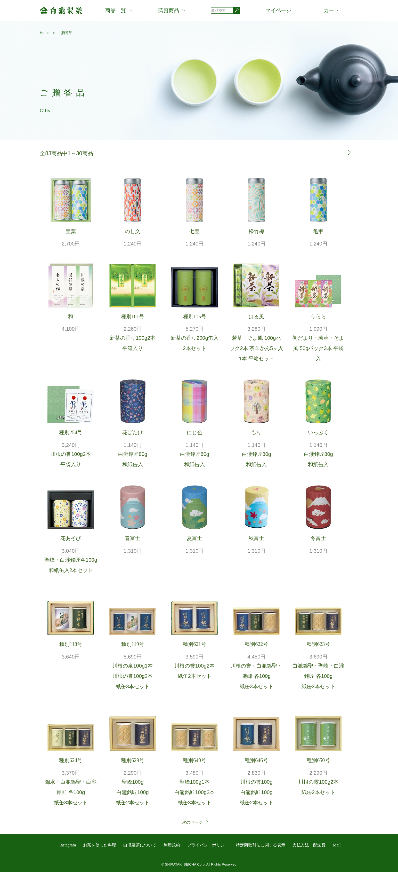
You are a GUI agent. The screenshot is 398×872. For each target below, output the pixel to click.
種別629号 (132, 760)
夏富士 (194, 538)
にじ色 (194, 432)
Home (44, 33)
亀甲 (318, 231)
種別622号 (256, 644)
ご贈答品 (65, 33)
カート (331, 10)
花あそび (70, 538)
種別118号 (70, 644)
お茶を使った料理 (99, 845)
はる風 (256, 316)
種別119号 (132, 644)
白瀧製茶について (139, 845)
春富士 (132, 538)
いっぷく (318, 432)
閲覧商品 (168, 10)
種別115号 (194, 316)
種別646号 (256, 760)
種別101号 (132, 316)
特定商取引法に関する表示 (260, 845)
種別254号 (70, 432)
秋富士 (256, 538)
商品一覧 (115, 10)
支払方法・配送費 (309, 845)
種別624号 (70, 760)
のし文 (132, 231)
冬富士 (318, 538)
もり (256, 432)
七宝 (194, 231)
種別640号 (194, 760)
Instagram (67, 845)
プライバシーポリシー (208, 845)
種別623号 (318, 644)
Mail (336, 845)
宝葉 (71, 231)
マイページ (278, 10)
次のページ (195, 822)
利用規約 (172, 845)
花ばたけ (132, 432)
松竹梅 (256, 231)
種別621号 (194, 644)
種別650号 (318, 760)
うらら (318, 316)
